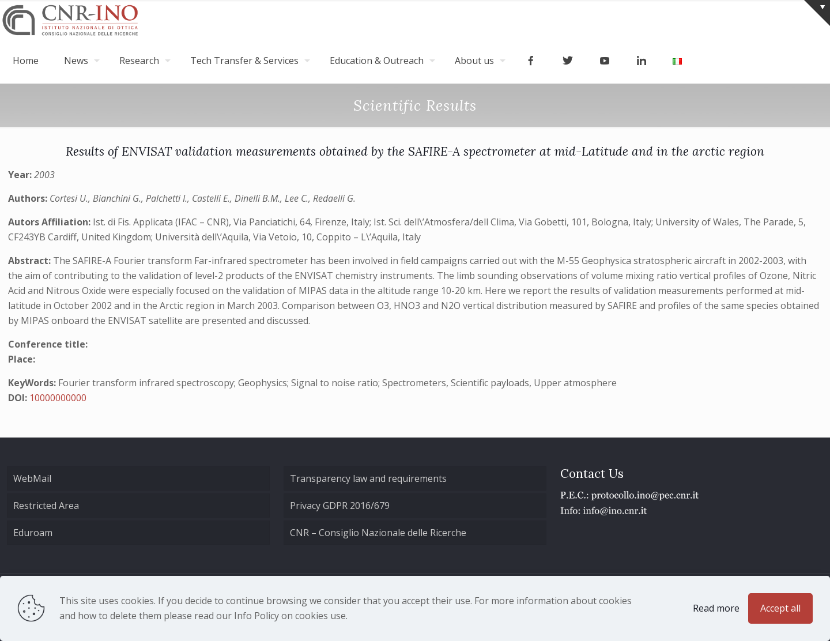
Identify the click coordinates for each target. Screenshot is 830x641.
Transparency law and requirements (368, 478)
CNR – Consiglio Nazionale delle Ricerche (378, 532)
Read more (716, 608)
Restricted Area (46, 505)
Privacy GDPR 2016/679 (340, 505)
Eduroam (32, 532)
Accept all (780, 608)
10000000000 (57, 397)
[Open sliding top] (817, 13)
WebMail (32, 478)
